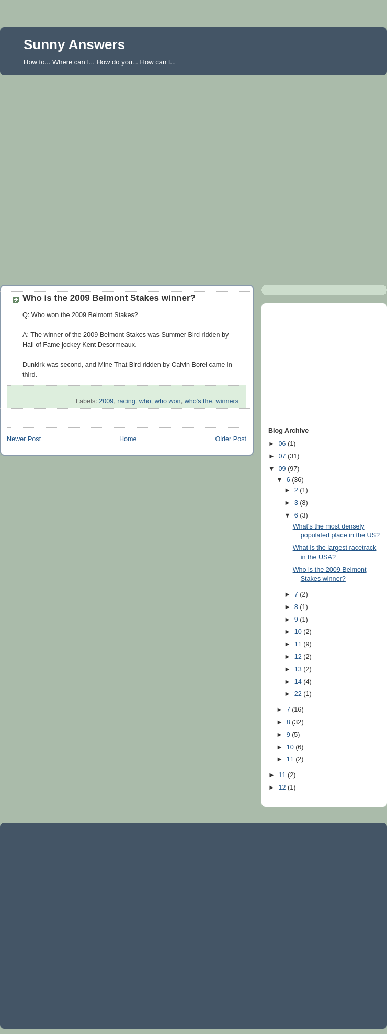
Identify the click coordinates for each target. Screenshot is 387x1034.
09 (283, 469)
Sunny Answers (74, 44)
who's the (198, 401)
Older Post (230, 439)
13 (299, 669)
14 (299, 681)
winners (227, 401)
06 (283, 443)
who (145, 401)
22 (299, 694)
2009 (106, 401)
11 (299, 644)
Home (128, 439)
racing (126, 401)
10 (299, 631)
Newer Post (24, 439)
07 (283, 456)
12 (299, 656)
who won (168, 401)
